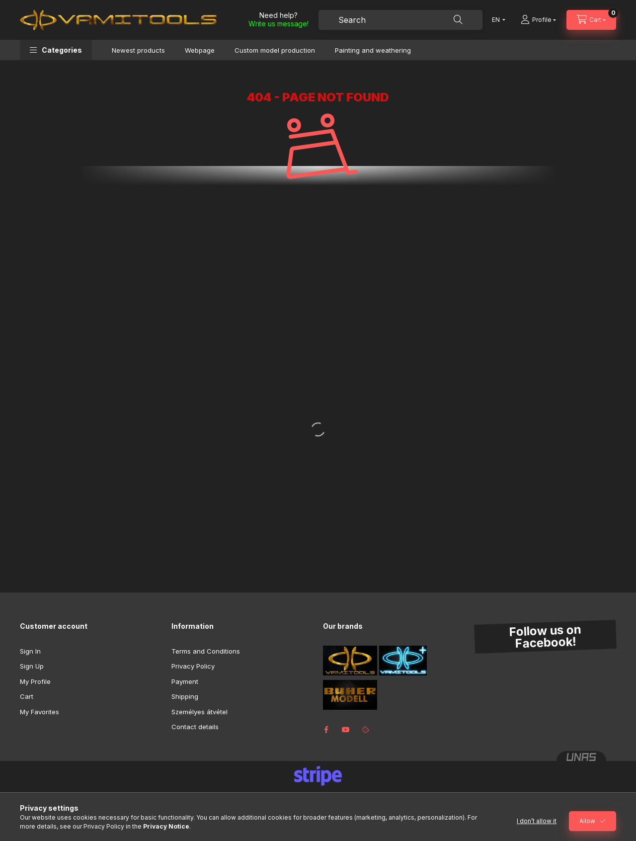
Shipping (184, 696)
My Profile (35, 681)
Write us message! (278, 23)
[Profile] (538, 20)
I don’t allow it (536, 821)
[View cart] (591, 20)
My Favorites (39, 712)
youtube (346, 730)
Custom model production (275, 50)
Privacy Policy (193, 666)
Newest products (138, 50)
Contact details (195, 727)
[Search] (458, 19)
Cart (26, 696)
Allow (587, 821)
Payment (184, 681)
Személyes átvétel (199, 712)
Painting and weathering (373, 50)
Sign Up (32, 666)
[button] (56, 50)
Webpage (200, 50)
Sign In (30, 651)
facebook (326, 730)
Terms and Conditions (205, 651)
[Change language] (496, 19)
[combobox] (400, 20)
